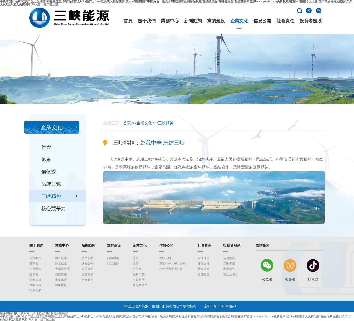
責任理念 (203, 258)
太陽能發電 (62, 269)
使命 (46, 147)
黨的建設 (216, 21)
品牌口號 (51, 184)
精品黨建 (113, 263)
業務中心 (170, 21)
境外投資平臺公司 (171, 269)
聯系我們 (35, 290)
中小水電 (61, 279)
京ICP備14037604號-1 (220, 306)
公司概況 (35, 258)
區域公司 (165, 258)
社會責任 (285, 21)
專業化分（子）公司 (172, 263)
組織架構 (35, 279)
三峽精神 (51, 196)
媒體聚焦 (87, 274)
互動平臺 (229, 263)
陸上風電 (61, 263)
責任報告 (203, 274)
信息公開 (262, 21)
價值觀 (48, 171)
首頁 (128, 21)
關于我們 (147, 21)
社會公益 (203, 269)
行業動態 (87, 279)
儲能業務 (61, 274)
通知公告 (87, 263)
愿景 (46, 159)
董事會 (34, 263)
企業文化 (239, 21)
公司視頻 (87, 269)
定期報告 (229, 269)
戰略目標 (35, 285)
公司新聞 (87, 258)
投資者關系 (311, 21)
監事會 (34, 274)
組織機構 (113, 258)
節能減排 (203, 263)
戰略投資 (61, 285)
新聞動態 (193, 21)
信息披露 (229, 258)
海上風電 (61, 258)
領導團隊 (35, 269)
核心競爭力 (53, 208)
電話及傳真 (230, 274)
